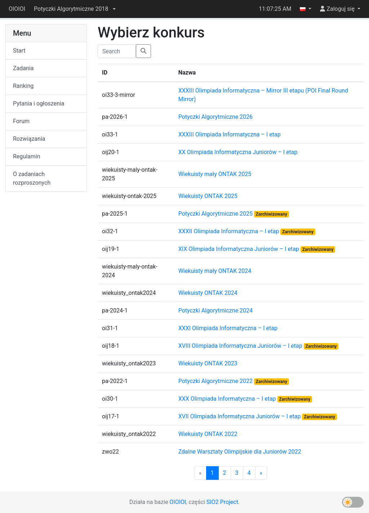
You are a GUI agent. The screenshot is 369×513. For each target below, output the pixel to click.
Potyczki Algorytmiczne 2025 (216, 213)
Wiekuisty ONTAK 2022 (207, 434)
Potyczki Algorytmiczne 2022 (216, 381)
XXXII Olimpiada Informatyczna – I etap (229, 231)
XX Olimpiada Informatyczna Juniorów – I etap (238, 152)
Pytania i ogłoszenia (39, 103)
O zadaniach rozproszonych (31, 178)
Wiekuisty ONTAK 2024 (207, 292)
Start (19, 50)
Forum (21, 121)
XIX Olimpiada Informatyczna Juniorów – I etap (239, 249)
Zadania (23, 68)
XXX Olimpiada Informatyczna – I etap (227, 398)
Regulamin (26, 156)
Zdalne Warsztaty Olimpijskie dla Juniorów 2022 (239, 451)
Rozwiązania (29, 138)
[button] (75, 9)
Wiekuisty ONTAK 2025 (207, 196)
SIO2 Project (222, 502)
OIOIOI (17, 8)
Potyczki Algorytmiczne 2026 (215, 116)
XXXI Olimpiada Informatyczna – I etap (227, 328)
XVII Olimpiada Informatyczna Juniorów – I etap (240, 416)
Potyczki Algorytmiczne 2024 (215, 310)
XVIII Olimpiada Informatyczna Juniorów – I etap (241, 345)
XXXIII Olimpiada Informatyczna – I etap (229, 134)
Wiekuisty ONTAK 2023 (207, 363)
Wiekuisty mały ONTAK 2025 (215, 174)
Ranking (23, 85)
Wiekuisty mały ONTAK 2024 (215, 270)
